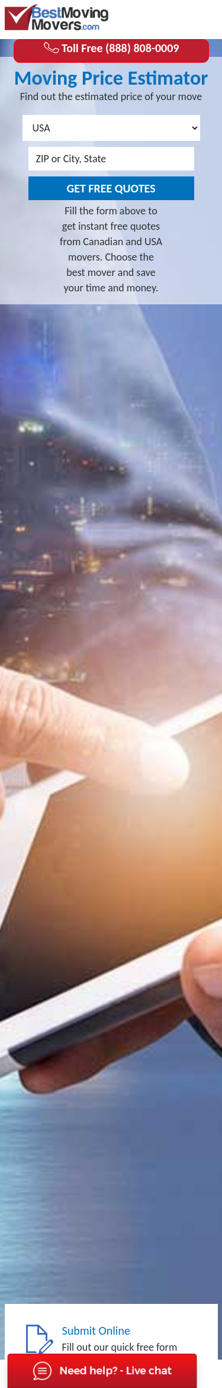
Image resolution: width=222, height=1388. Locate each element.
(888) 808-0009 (170, 18)
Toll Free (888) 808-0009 (111, 48)
